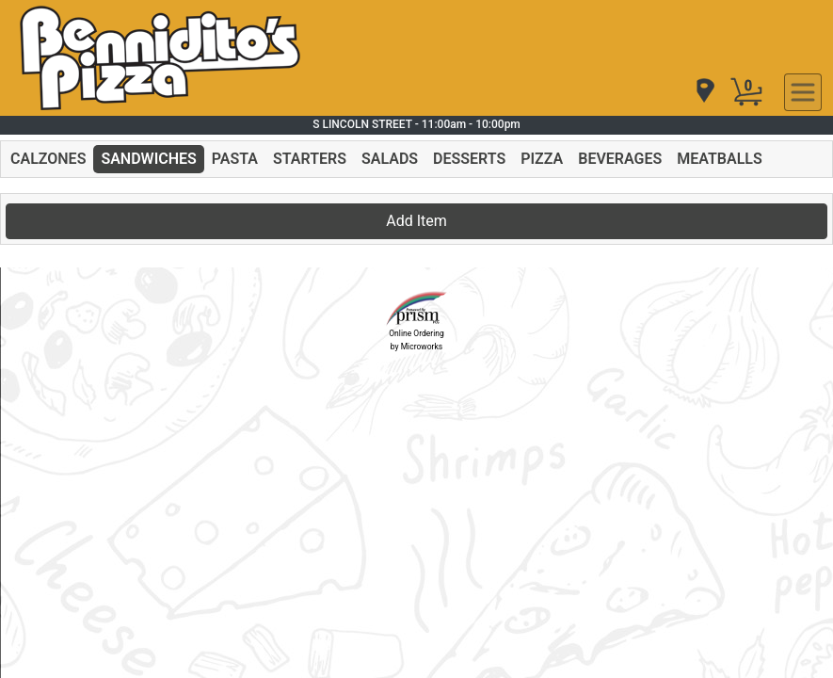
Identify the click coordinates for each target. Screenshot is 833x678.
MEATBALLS (719, 159)
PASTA (235, 159)
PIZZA (542, 159)
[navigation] (704, 91)
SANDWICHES (148, 159)
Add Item (416, 221)
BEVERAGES (620, 159)
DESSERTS (469, 159)
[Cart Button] (746, 92)
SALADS (389, 159)
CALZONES (48, 159)
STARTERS (309, 159)
